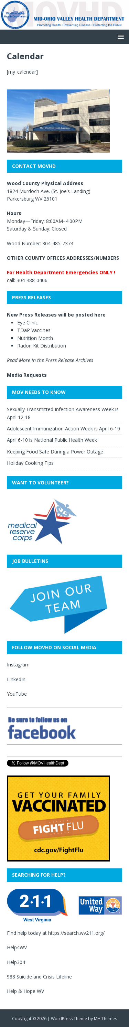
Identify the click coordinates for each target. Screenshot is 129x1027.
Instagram (18, 664)
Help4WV (17, 947)
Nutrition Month (35, 338)
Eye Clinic (27, 322)
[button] (119, 36)
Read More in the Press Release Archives (50, 360)
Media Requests (27, 375)
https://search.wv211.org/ (76, 933)
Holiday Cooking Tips (30, 463)
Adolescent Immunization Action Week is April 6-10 (63, 428)
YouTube (17, 694)
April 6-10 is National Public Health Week (52, 440)
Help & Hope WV (25, 991)
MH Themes (105, 1018)
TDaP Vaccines (34, 330)
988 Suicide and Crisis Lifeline (39, 976)
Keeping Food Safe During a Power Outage (55, 451)
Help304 (16, 962)
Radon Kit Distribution (41, 345)
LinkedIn (16, 679)
